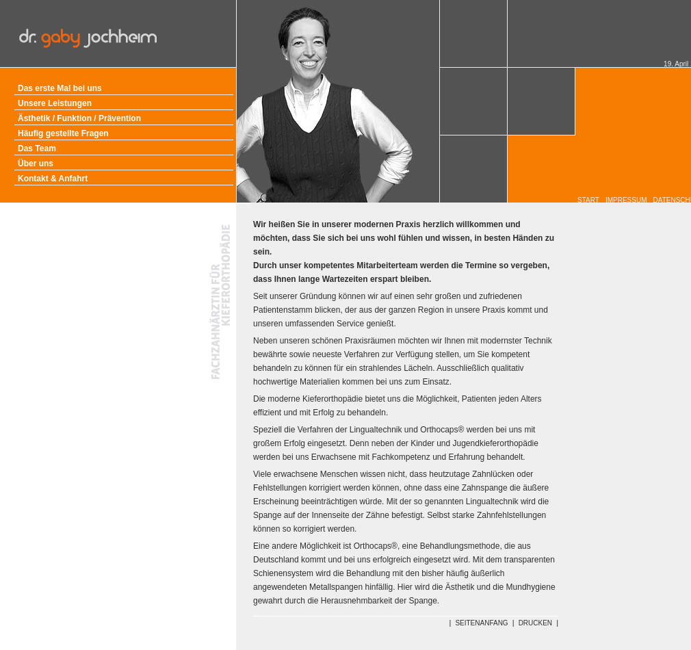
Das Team (37, 148)
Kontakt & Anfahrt (53, 178)
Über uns (35, 163)
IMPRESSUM (626, 200)
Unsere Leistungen (55, 103)
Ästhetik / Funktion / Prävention (79, 118)
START (588, 200)
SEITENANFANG (481, 623)
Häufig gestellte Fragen (63, 133)
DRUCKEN (535, 623)
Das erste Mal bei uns (60, 88)
